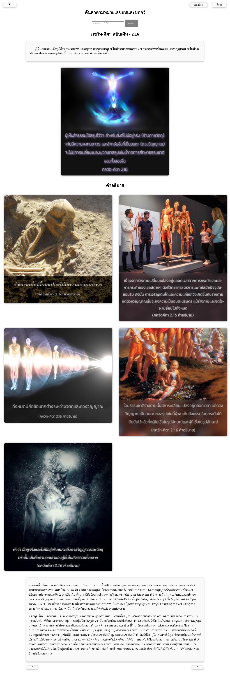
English (198, 4)
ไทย (219, 4)
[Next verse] (198, 667)
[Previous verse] (32, 667)
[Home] (9, 4)
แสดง (131, 23)
